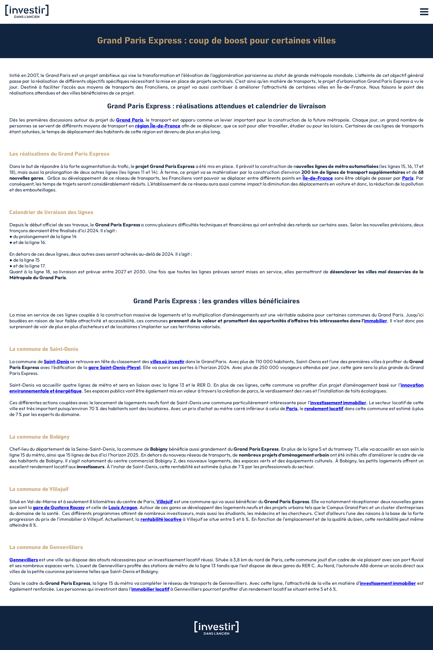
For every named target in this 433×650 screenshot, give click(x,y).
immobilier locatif (150, 589)
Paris (407, 178)
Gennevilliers (23, 560)
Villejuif (164, 501)
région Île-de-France (157, 126)
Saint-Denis (56, 361)
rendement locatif (323, 408)
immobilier (375, 321)
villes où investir (167, 361)
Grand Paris (129, 120)
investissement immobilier (338, 402)
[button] (424, 12)
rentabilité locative (161, 519)
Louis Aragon (122, 507)
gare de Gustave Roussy (59, 507)
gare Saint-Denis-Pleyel (114, 367)
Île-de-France (318, 178)
